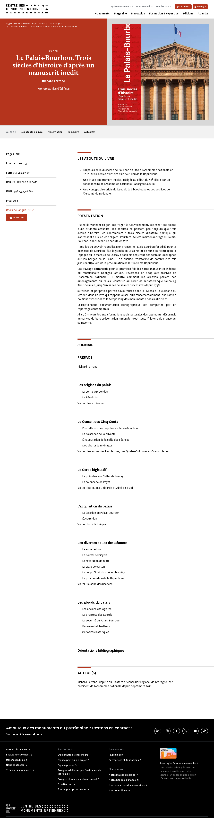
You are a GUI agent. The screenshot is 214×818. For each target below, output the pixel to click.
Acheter (17, 217)
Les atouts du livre (31, 132)
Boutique (200, 6)
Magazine (120, 13)
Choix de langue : (18, 210)
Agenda (203, 13)
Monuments (102, 13)
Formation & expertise (163, 13)
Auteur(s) (89, 132)
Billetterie (183, 6)
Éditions (188, 13)
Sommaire (73, 132)
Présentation (55, 132)
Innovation (138, 13)
